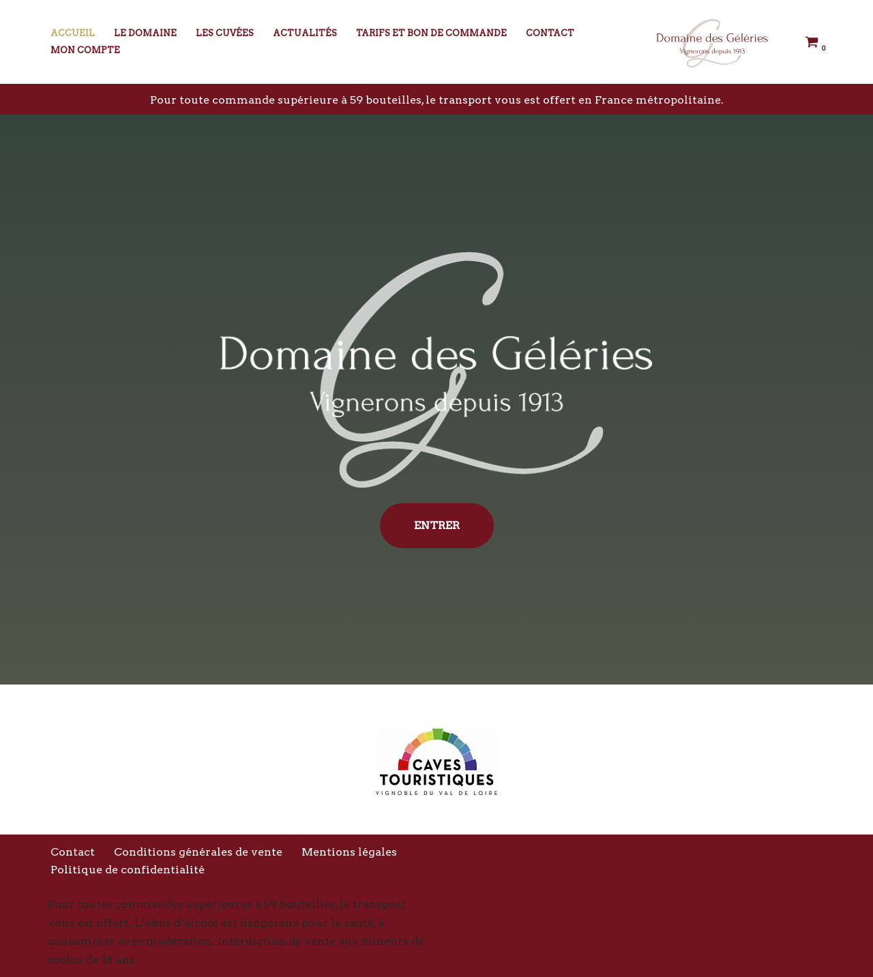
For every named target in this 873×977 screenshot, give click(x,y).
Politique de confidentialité (127, 869)
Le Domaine (145, 33)
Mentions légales (349, 851)
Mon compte (85, 50)
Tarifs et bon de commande (431, 33)
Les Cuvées (225, 33)
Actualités (305, 33)
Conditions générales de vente (198, 851)
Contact (550, 33)
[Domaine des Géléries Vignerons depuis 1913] (709, 42)
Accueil (72, 33)
